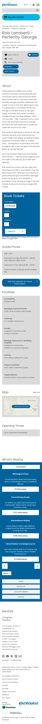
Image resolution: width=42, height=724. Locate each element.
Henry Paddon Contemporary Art (20, 544)
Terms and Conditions (10, 682)
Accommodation (21, 591)
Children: (7, 220)
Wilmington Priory (20, 474)
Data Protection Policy (10, 679)
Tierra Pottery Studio (20, 497)
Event (21, 581)
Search (11, 231)
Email (10, 59)
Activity (21, 597)
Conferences (16, 660)
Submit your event (9, 692)
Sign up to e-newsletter (20, 656)
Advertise (5, 695)
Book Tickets (9, 71)
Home (15, 26)
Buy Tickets (6, 698)
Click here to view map (21, 406)
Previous (5, 566)
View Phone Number (15, 62)
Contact (5, 685)
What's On (24, 26)
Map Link (36, 392)
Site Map (5, 688)
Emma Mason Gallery (20, 520)
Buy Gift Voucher (16, 17)
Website (35, 55)
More (6, 573)
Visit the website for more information (20, 282)
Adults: (7, 211)
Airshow (5, 660)
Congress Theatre (7, 618)
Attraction (21, 467)
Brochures (15, 656)
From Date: (8, 201)
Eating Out (21, 586)
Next (37, 566)
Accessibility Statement (10, 676)
